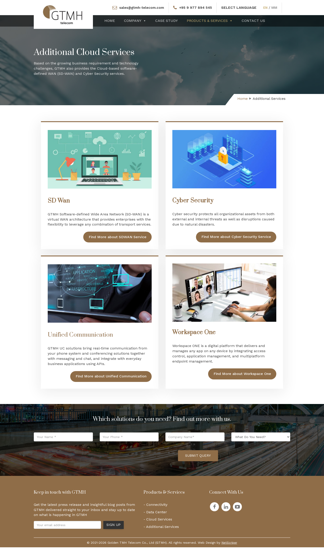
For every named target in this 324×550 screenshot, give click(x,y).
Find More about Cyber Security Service (236, 238)
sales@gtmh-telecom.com (140, 7)
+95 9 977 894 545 (196, 7)
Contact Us (253, 20)
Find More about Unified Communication (111, 379)
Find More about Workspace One (242, 375)
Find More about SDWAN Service (117, 238)
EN (267, 7)
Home (109, 20)
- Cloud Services (158, 522)
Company (135, 20)
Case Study (166, 20)
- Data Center (155, 514)
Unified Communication (80, 337)
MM (276, 7)
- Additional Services (161, 529)
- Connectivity (155, 507)
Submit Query (198, 458)
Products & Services (210, 20)
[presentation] (140, 458)
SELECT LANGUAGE (240, 7)
